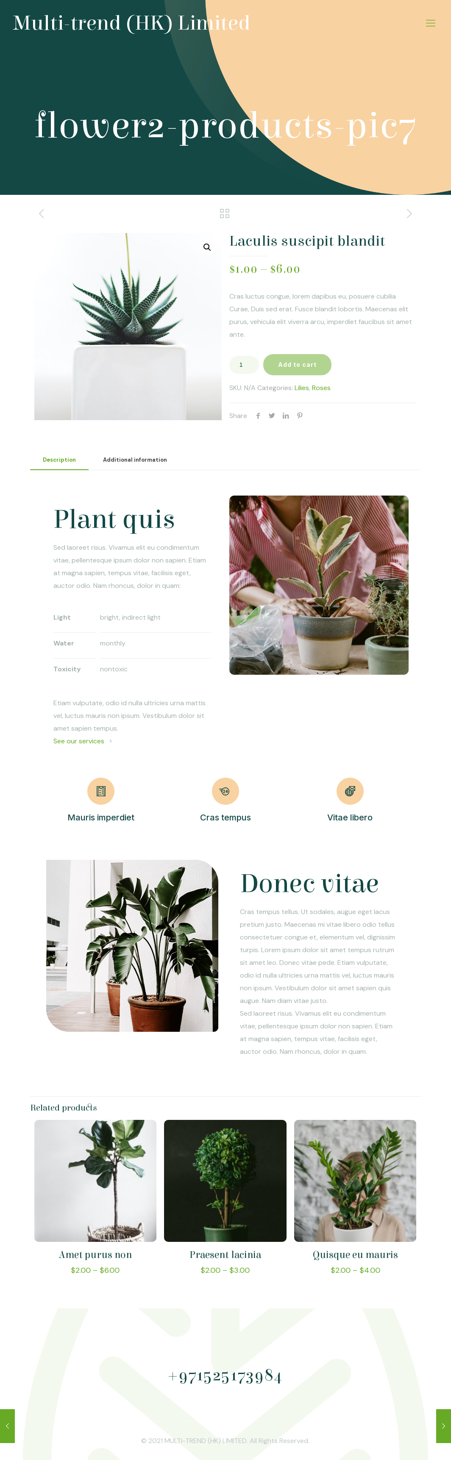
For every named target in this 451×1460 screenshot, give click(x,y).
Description (59, 459)
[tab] (59, 460)
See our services (78, 741)
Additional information (135, 459)
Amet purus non (95, 1255)
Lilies (302, 387)
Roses (321, 387)
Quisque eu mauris (355, 1255)
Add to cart (297, 364)
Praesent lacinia (225, 1255)
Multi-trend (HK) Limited (132, 23)
